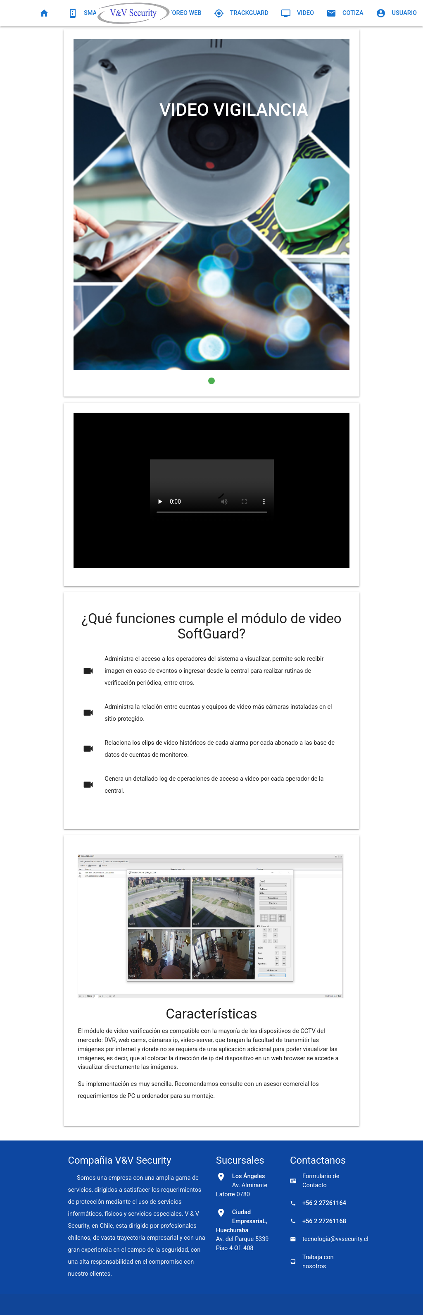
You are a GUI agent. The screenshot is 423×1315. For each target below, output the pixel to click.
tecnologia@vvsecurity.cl (322, 1239)
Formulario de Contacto (314, 1181)
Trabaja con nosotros (312, 1262)
